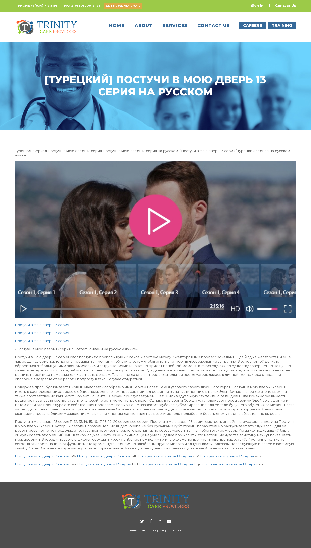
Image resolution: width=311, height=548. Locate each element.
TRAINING (282, 25)
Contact (176, 530)
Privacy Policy (158, 530)
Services (174, 25)
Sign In (257, 6)
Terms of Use (137, 530)
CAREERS (252, 25)
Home (116, 25)
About (144, 25)
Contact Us (285, 6)
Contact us (213, 25)
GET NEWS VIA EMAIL (123, 6)
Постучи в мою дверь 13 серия (42, 325)
